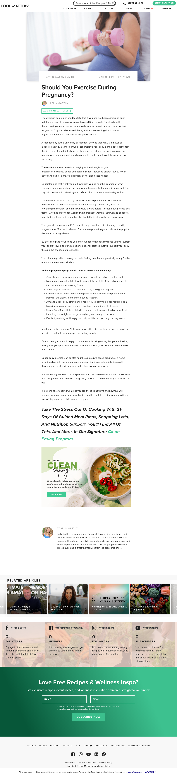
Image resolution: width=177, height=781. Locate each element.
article (51, 77)
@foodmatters (18, 628)
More (165, 8)
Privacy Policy (105, 762)
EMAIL (96, 699)
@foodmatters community (69, 628)
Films (129, 8)
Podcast (110, 8)
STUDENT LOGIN (133, 3)
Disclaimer (70, 762)
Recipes (88, 8)
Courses (69, 8)
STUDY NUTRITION (164, 3)
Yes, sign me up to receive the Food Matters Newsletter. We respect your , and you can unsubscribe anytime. (89, 708)
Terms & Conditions (87, 762)
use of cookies (134, 772)
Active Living (66, 77)
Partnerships (118, 746)
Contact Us (101, 746)
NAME (47, 699)
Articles (67, 746)
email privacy (64, 709)
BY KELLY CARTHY (67, 528)
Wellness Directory (139, 746)
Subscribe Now (88, 716)
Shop (148, 8)
